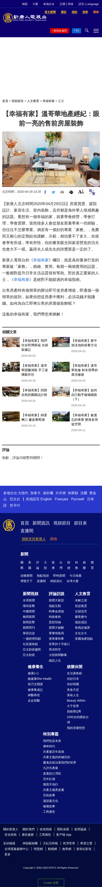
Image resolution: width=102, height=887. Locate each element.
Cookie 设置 (50, 882)
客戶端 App (63, 834)
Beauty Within (76, 700)
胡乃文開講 (35, 684)
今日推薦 (76, 575)
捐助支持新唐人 (34, 539)
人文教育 (33, 101)
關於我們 (29, 829)
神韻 (25, 4)
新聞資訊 (41, 523)
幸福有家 (49, 101)
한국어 (15, 505)
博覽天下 (26, 581)
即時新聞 (59, 575)
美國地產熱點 (84, 638)
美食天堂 (73, 689)
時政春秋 (55, 616)
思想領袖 (55, 622)
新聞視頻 (30, 594)
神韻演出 (56, 581)
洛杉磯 (48, 493)
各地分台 (48, 4)
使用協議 (80, 829)
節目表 (80, 523)
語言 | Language (89, 4)
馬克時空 (55, 649)
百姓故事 (49, 795)
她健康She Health (40, 678)
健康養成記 (35, 689)
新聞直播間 (60, 30)
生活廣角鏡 (74, 673)
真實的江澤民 (52, 773)
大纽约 (23, 493)
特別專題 (51, 734)
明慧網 (38, 849)
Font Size (81, 191)
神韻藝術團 (30, 843)
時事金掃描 (56, 611)
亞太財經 (29, 655)
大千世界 (73, 706)
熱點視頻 (43, 575)
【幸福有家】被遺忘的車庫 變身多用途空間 (84, 419)
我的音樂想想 (76, 728)
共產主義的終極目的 (56, 757)
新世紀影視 (83, 849)
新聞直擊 (29, 622)
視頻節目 (18, 101)
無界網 (66, 849)
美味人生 (73, 695)
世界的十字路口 (59, 644)
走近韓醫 (34, 700)
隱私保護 (63, 829)
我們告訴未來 (52, 741)
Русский (77, 499)
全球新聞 (29, 600)
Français (61, 499)
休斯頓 (73, 493)
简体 (70, 4)
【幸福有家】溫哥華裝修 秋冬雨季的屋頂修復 (84, 370)
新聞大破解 (56, 627)
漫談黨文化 (50, 801)
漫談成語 (81, 622)
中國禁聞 (29, 611)
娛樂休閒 (74, 667)
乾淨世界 (69, 843)
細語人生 (55, 660)
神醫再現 (34, 695)
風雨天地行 (50, 784)
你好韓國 (73, 684)
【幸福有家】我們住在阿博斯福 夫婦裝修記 (34, 345)
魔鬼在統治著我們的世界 (59, 762)
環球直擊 (29, 606)
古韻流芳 (81, 611)
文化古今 (81, 633)
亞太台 (15, 499)
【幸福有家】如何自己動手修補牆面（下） (84, 394)
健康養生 (35, 667)
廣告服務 (28, 834)
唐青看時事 (56, 638)
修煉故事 (49, 806)
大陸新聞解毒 (58, 655)
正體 (62, 4)
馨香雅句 (81, 616)
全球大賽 (72, 581)
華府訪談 (29, 633)
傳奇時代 (49, 746)
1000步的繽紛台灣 (78, 719)
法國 (83, 493)
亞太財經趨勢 (32, 649)
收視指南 (46, 829)
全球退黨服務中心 (17, 849)
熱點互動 (55, 606)
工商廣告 (49, 811)
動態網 (52, 849)
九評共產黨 (50, 768)
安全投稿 (11, 834)
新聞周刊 (29, 627)
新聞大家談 (56, 600)
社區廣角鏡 (30, 644)
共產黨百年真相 (53, 751)
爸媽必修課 (82, 627)
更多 (8, 854)
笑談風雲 (81, 606)
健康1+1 (33, 673)
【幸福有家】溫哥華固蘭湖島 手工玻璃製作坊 (34, 370)
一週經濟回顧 (32, 638)
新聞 (24, 554)
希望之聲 (86, 843)
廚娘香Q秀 (74, 711)
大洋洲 (60, 493)
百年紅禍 (49, 779)
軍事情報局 (56, 633)
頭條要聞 (26, 575)
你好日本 (73, 678)
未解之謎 (81, 600)
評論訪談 (56, 594)
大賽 (35, 4)
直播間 (26, 530)
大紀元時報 (50, 843)
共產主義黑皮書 (53, 790)
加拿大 (35, 493)
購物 (53, 539)
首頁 (5, 101)
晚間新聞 (29, 616)
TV (77, 30)
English (46, 499)
